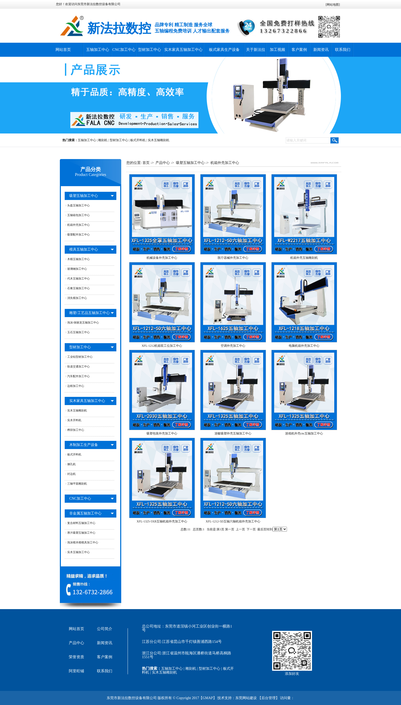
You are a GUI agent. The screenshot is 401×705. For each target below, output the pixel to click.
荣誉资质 (76, 657)
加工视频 (277, 50)
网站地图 (333, 4)
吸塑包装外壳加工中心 (162, 433)
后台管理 (268, 698)
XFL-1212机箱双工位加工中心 (162, 346)
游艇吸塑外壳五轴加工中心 (233, 433)
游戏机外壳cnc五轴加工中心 (304, 433)
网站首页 (63, 50)
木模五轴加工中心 (78, 259)
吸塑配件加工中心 (78, 234)
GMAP (208, 698)
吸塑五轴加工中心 (83, 196)
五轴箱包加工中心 (78, 215)
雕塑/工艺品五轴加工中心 (89, 313)
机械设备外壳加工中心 (162, 258)
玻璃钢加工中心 (77, 268)
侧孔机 (71, 464)
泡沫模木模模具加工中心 (82, 542)
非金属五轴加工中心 (85, 513)
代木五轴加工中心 (78, 278)
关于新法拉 (255, 50)
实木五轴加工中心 (78, 552)
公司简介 (104, 629)
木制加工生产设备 (83, 445)
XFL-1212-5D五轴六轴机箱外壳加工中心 (233, 521)
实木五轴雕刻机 (158, 140)
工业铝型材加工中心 (80, 356)
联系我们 (342, 50)
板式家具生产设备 (224, 50)
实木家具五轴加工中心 (183, 50)
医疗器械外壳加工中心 (233, 258)
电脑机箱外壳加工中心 (304, 346)
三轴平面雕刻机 (77, 483)
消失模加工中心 (77, 297)
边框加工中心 (75, 385)
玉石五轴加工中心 (78, 332)
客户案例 (299, 50)
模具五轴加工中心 (83, 249)
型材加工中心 (149, 50)
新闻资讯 (321, 50)
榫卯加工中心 (75, 429)
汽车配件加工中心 (78, 376)
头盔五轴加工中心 (78, 205)
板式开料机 (138, 140)
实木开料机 (74, 420)
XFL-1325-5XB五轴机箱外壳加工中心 (162, 521)
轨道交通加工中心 (78, 366)
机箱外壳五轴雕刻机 (304, 258)
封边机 (71, 473)
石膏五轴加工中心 (78, 288)
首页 (146, 163)
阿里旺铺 (76, 671)
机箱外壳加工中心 (78, 224)
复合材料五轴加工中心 (81, 522)
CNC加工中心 (124, 50)
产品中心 (162, 163)
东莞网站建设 (246, 698)
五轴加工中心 (97, 50)
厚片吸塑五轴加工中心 (81, 532)
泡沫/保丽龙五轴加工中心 (83, 322)
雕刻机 (102, 140)
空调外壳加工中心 (233, 346)
